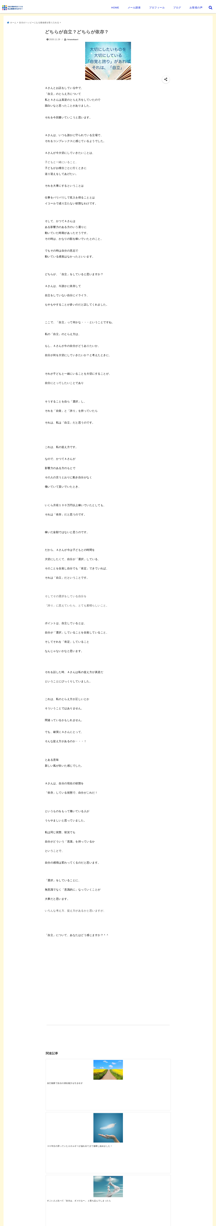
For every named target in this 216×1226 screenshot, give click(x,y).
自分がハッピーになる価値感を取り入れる (72, 1030)
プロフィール (157, 7)
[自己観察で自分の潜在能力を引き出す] (61, 1067)
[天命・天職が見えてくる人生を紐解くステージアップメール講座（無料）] (61, 1114)
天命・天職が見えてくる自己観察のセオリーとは (36, 1210)
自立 (78, 1036)
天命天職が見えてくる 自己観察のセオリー (99, 1222)
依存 (51, 1036)
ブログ (177, 7)
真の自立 (64, 1036)
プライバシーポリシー (22, 1218)
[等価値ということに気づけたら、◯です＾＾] (154, 1068)
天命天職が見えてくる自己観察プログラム (153, 1210)
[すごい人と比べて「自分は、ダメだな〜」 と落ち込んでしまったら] (123, 1067)
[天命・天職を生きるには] (123, 1122)
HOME (115, 7)
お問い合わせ (49, 1218)
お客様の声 (196, 7)
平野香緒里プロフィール (82, 1210)
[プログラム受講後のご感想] (92, 1118)
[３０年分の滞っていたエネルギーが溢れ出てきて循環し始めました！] (92, 1071)
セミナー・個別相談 (113, 1210)
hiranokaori (72, 38)
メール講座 (134, 7)
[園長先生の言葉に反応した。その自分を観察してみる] (61, 1151)
